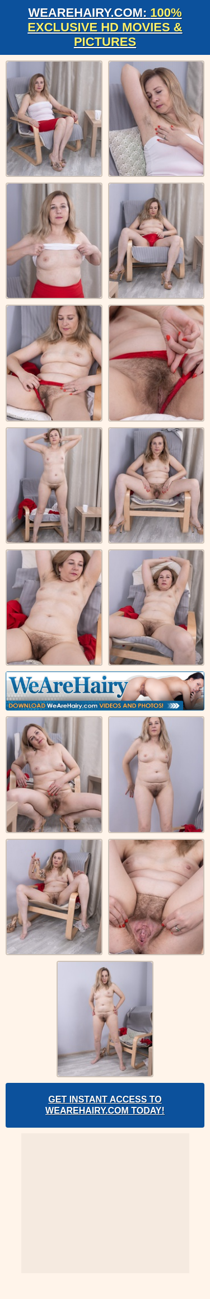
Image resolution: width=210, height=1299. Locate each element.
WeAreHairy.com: (104, 27)
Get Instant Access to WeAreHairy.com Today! (105, 1105)
